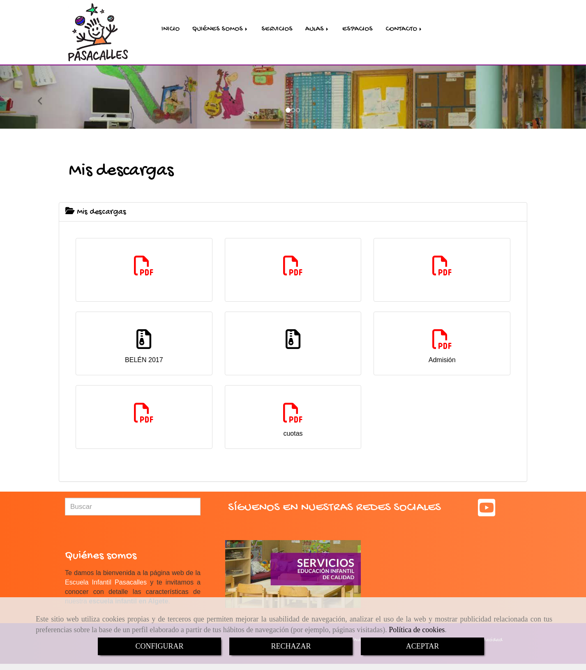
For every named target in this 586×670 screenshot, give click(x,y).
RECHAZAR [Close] (291, 646)
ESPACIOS (357, 30)
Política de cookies (417, 630)
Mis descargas (95, 214)
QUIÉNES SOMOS (220, 30)
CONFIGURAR (159, 646)
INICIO (170, 30)
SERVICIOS (277, 30)
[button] (44, 98)
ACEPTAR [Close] (422, 646)
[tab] (293, 213)
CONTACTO (404, 30)
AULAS (317, 30)
